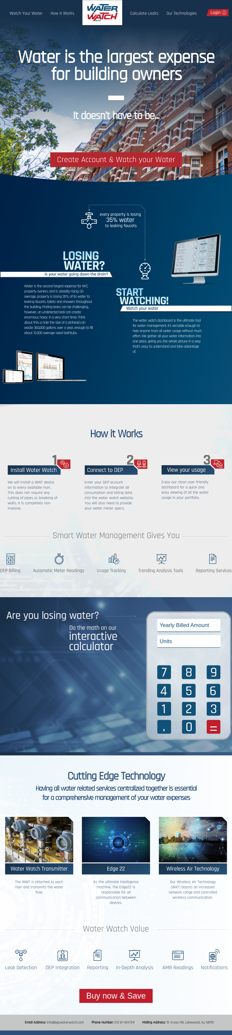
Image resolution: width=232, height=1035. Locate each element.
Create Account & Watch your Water (116, 160)
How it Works (62, 13)
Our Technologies (181, 13)
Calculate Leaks (144, 13)
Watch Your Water (26, 13)
